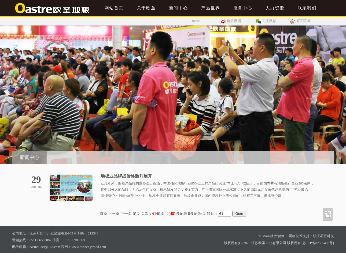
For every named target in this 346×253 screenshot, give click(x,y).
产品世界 (210, 8)
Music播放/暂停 (270, 236)
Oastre (196, 20)
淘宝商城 (302, 21)
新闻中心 (178, 8)
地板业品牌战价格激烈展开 (126, 176)
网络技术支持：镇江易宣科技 (311, 236)
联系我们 (307, 8)
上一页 (113, 214)
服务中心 (242, 8)
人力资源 (275, 8)
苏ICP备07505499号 (318, 243)
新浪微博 (233, 21)
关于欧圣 (146, 8)
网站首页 (114, 8)
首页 (103, 214)
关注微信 (269, 21)
